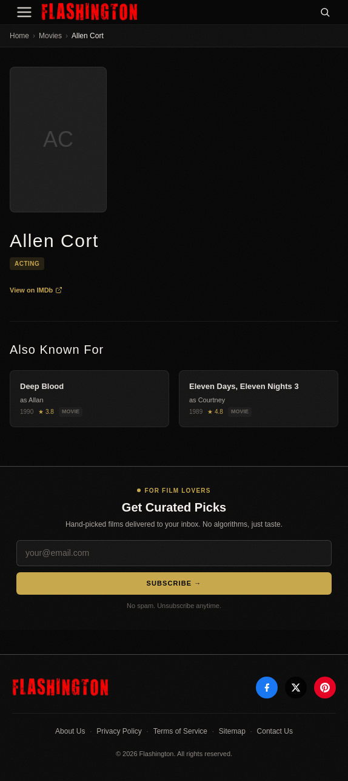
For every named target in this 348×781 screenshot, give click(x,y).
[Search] (325, 12)
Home (19, 36)
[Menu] (24, 12)
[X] (296, 687)
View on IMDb (36, 290)
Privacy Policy (119, 731)
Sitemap (232, 731)
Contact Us (275, 731)
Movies (50, 36)
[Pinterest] (325, 687)
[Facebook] (267, 687)
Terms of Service (180, 731)
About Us (70, 731)
